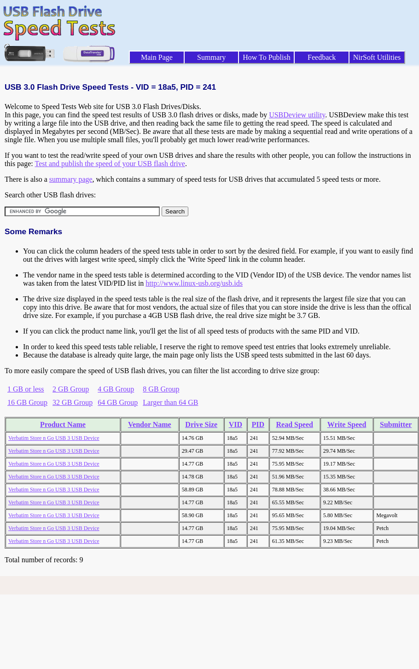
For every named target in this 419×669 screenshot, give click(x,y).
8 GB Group (161, 389)
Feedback (322, 57)
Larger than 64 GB (170, 402)
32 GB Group (72, 402)
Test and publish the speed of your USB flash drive (110, 163)
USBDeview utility (297, 115)
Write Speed (347, 424)
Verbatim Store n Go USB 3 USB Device (53, 438)
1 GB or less (25, 389)
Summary (211, 57)
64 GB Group (118, 402)
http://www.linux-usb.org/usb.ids (194, 283)
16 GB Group (27, 402)
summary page (71, 179)
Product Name (63, 424)
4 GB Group (116, 389)
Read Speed (294, 424)
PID (258, 424)
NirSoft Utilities (377, 57)
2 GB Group (70, 389)
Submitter (396, 424)
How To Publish (267, 57)
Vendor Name (149, 424)
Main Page (157, 57)
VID (235, 424)
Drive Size (201, 424)
